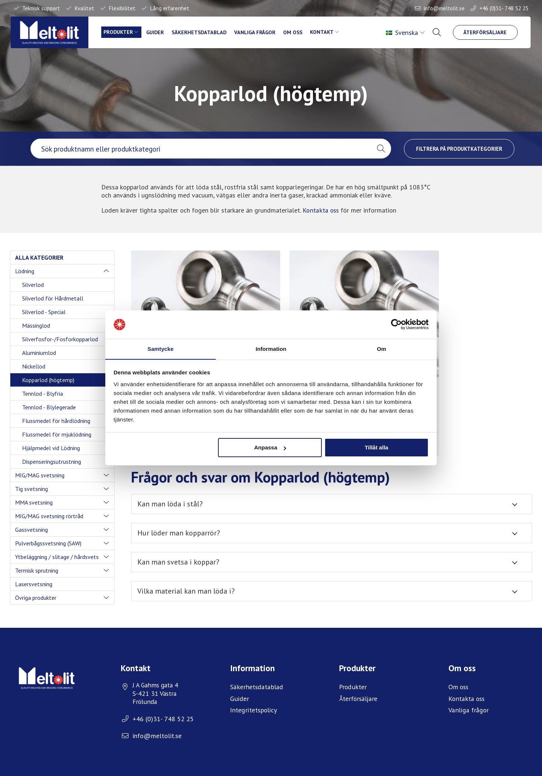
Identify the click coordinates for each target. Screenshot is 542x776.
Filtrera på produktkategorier (459, 148)
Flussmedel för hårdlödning (56, 420)
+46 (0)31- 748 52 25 (503, 8)
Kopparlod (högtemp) (48, 380)
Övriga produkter (35, 597)
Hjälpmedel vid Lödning (51, 448)
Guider (157, 32)
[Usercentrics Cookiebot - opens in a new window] (396, 324)
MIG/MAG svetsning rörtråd (49, 516)
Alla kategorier (39, 257)
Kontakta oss (321, 210)
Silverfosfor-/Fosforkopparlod (60, 339)
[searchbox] (201, 149)
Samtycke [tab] (161, 348)
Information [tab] (271, 348)
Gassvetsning (31, 529)
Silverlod (33, 284)
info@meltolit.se (444, 8)
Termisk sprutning (36, 570)
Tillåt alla (376, 448)
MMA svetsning (34, 502)
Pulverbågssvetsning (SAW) (48, 543)
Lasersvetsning (33, 584)
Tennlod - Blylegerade (49, 407)
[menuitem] (406, 33)
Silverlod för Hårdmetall (52, 298)
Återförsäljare (485, 32)
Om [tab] (381, 348)
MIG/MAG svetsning (39, 475)
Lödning (24, 271)
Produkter (120, 32)
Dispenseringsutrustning (51, 461)
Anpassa (270, 448)
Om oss (297, 32)
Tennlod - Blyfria (42, 393)
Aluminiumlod (39, 352)
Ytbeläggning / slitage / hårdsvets (57, 556)
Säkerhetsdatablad (201, 32)
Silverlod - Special (44, 312)
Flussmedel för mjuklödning (56, 434)
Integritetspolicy (253, 705)
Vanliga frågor (258, 32)
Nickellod (33, 366)
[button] (381, 149)
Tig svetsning (31, 488)
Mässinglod (36, 325)
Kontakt (327, 32)
